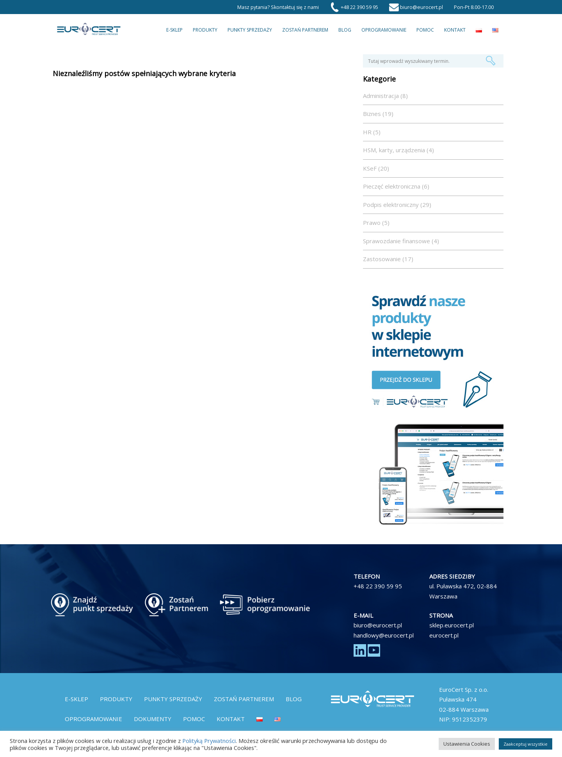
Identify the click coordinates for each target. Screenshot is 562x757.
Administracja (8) (385, 96)
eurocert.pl (444, 635)
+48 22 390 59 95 (378, 586)
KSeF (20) (376, 168)
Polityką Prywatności (209, 741)
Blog (344, 30)
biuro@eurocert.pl (378, 625)
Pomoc (425, 30)
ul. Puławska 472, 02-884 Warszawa (463, 591)
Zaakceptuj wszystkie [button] (525, 744)
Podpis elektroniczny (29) (397, 204)
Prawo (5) (376, 222)
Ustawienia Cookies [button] (466, 743)
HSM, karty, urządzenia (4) (398, 150)
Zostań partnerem (305, 30)
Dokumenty (152, 719)
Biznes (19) (378, 114)
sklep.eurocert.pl (451, 625)
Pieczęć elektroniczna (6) (396, 186)
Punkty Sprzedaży (250, 30)
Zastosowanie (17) (388, 259)
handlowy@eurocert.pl (384, 635)
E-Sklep (174, 30)
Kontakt (455, 30)
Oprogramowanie (383, 30)
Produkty (205, 30)
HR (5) (372, 132)
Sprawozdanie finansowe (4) (401, 241)
